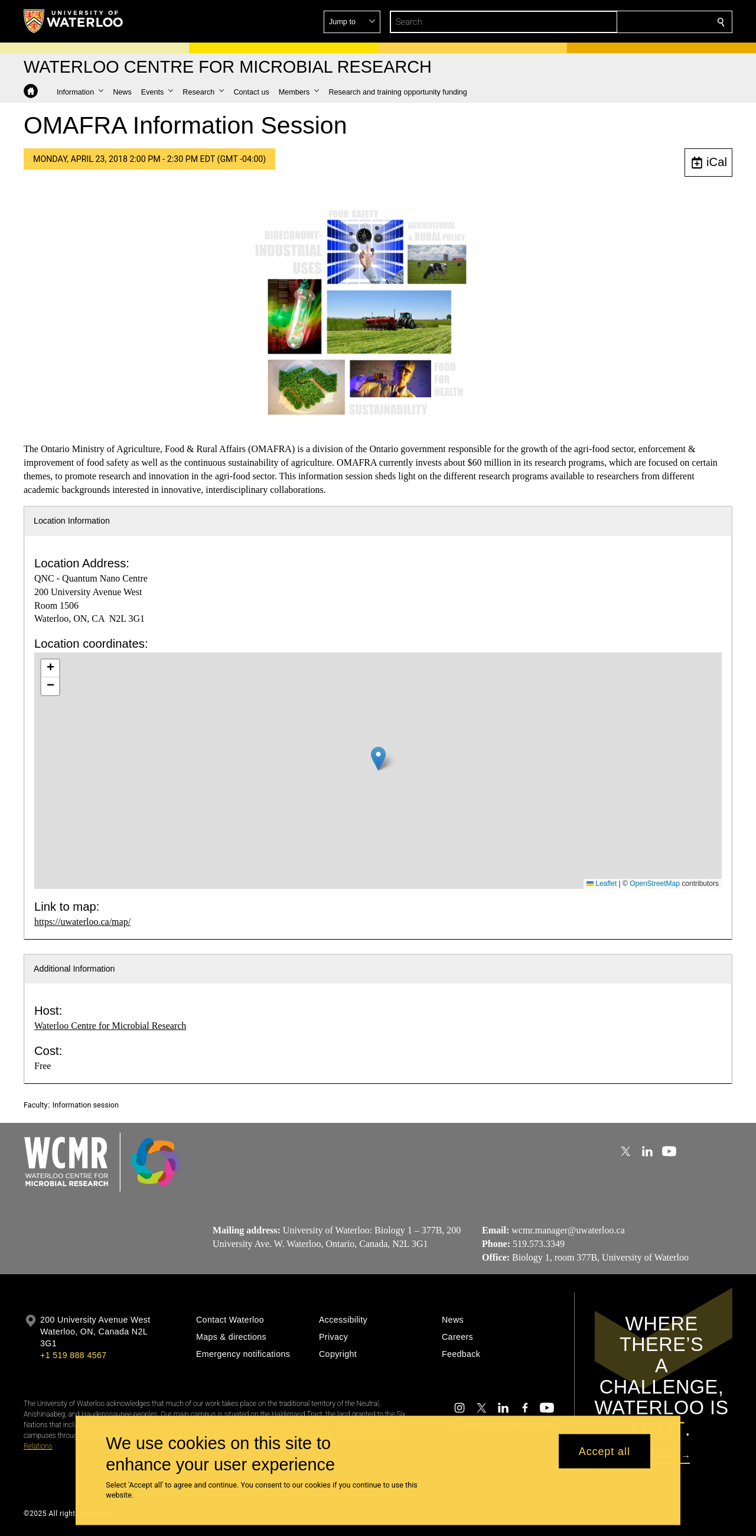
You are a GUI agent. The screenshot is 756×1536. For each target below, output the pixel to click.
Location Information (72, 520)
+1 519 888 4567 (73, 1355)
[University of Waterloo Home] (74, 21)
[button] (635, 22)
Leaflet (601, 883)
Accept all (604, 1451)
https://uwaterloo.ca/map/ (82, 922)
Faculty (35, 1104)
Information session (86, 1104)
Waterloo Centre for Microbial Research (110, 1026)
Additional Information (74, 968)
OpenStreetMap (655, 883)
